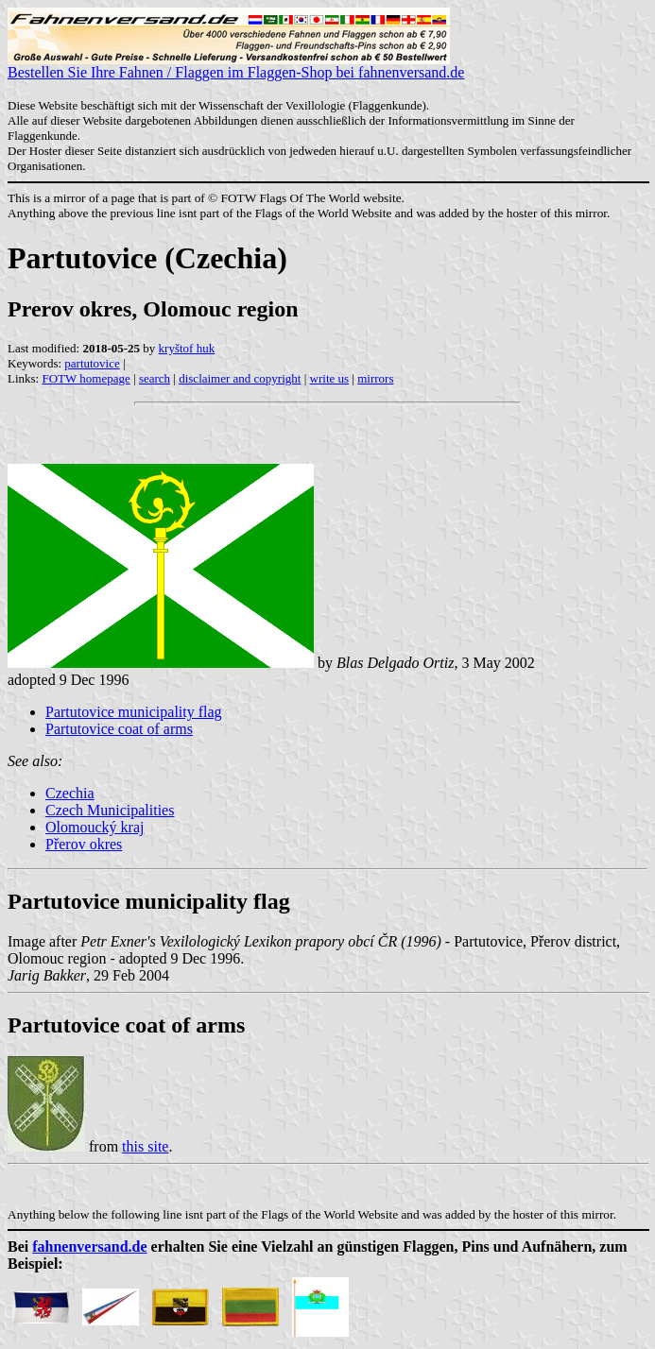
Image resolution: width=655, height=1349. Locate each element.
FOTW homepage (85, 378)
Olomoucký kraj (94, 827)
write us (330, 378)
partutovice (91, 363)
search (154, 378)
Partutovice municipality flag (133, 712)
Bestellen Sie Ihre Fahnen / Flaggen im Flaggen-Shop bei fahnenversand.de (236, 65)
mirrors (375, 378)
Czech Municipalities (109, 810)
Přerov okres (83, 844)
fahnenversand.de (89, 1246)
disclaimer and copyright (240, 378)
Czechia (70, 793)
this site (145, 1146)
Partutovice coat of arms (119, 729)
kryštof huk (187, 348)
